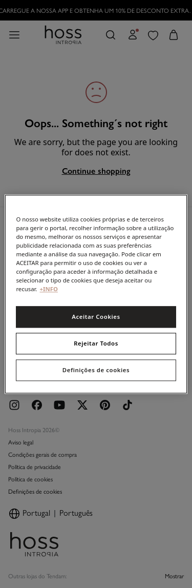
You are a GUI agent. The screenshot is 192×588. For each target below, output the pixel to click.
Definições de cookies (96, 370)
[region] (96, 294)
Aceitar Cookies (96, 316)
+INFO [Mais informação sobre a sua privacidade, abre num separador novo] (49, 289)
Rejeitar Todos (96, 343)
